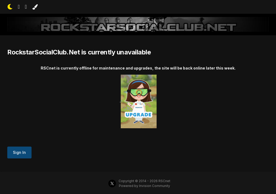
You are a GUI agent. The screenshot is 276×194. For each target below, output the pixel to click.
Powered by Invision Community (144, 186)
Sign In (19, 152)
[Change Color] (35, 7)
